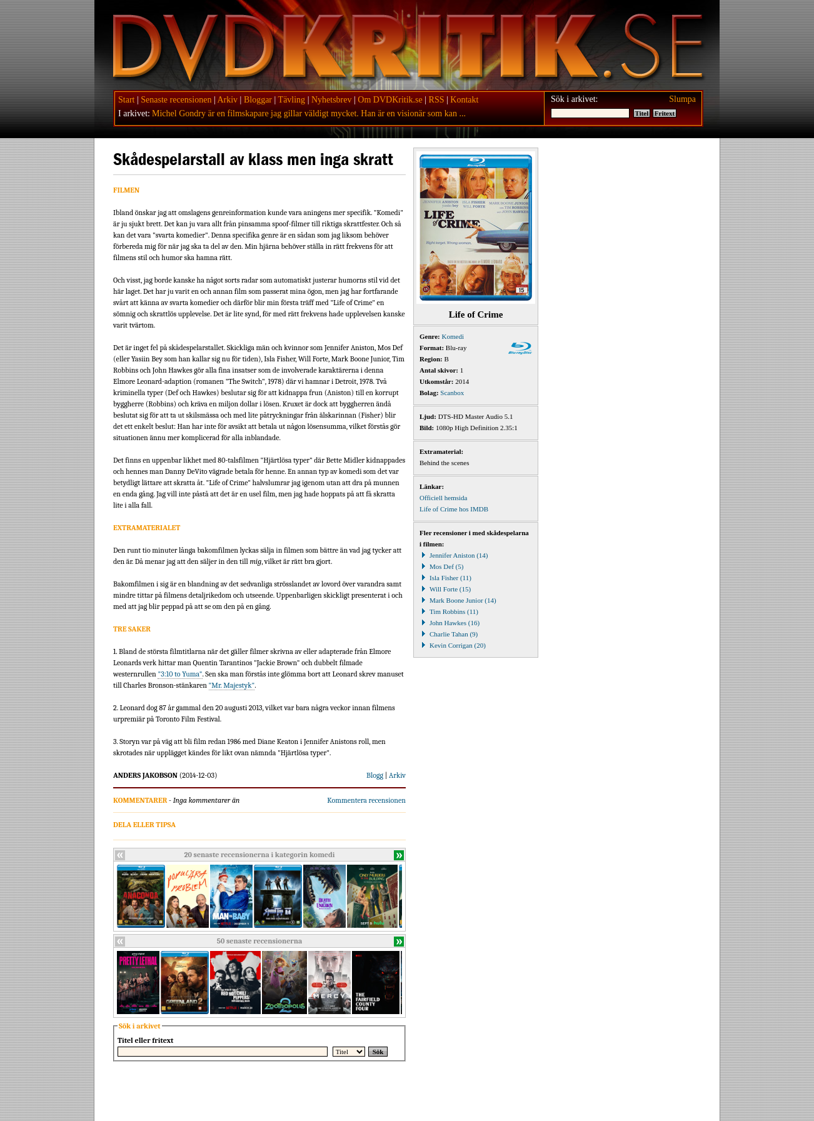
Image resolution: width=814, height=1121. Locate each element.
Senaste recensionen (176, 99)
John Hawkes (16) (450, 622)
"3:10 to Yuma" (180, 674)
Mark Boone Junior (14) (458, 600)
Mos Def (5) (441, 566)
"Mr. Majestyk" (232, 685)
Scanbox (452, 392)
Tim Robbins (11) (449, 611)
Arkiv (227, 99)
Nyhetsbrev (331, 99)
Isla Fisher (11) (445, 577)
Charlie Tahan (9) (449, 634)
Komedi (453, 336)
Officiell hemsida (443, 497)
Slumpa (682, 99)
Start (126, 99)
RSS (437, 99)
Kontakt (464, 99)
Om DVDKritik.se (390, 99)
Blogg (374, 775)
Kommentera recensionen (366, 800)
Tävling (292, 99)
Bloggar (258, 99)
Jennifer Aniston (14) (454, 555)
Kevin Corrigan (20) (453, 645)
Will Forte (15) (445, 589)
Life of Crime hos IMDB (454, 509)
